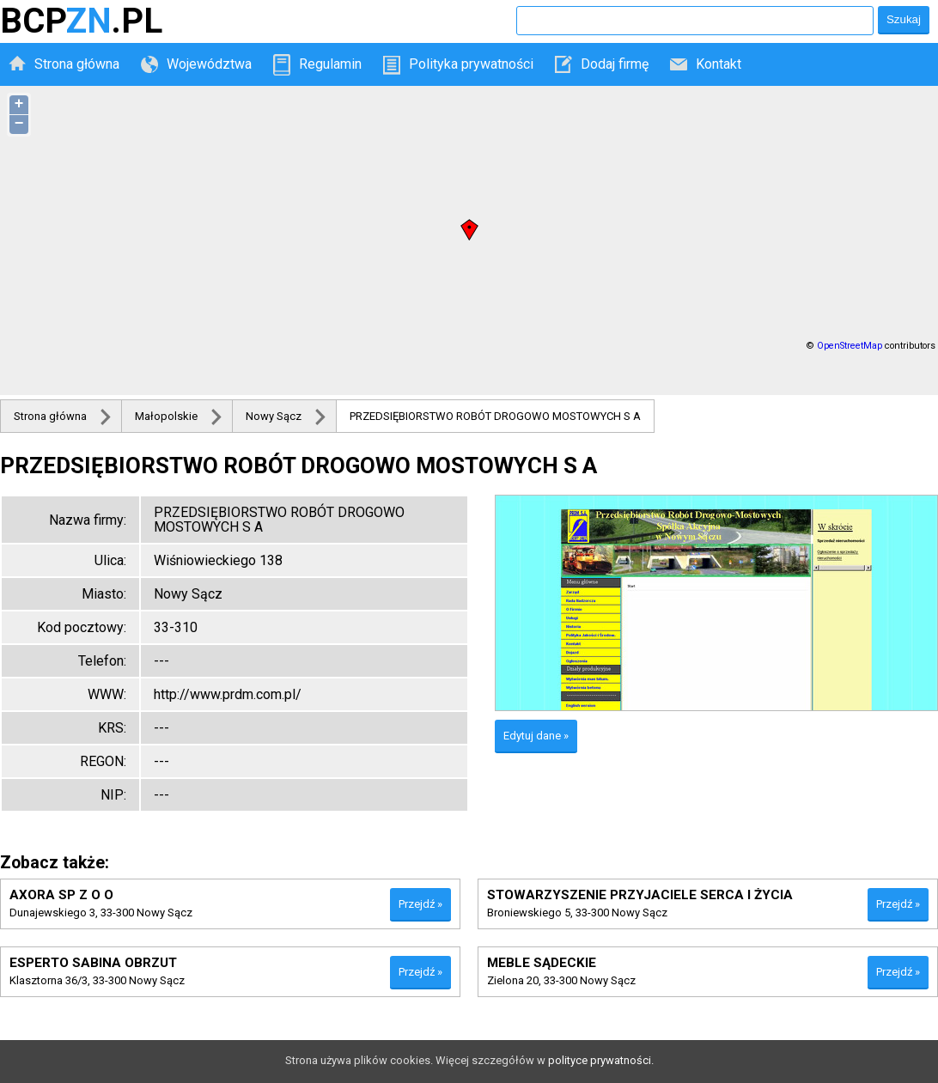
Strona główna (76, 64)
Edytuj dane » (536, 735)
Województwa (209, 64)
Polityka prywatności (471, 64)
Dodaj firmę (615, 64)
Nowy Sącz (274, 416)
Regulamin (330, 64)
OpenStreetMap (849, 345)
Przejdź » (420, 903)
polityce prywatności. (601, 1060)
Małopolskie (166, 416)
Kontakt (718, 64)
